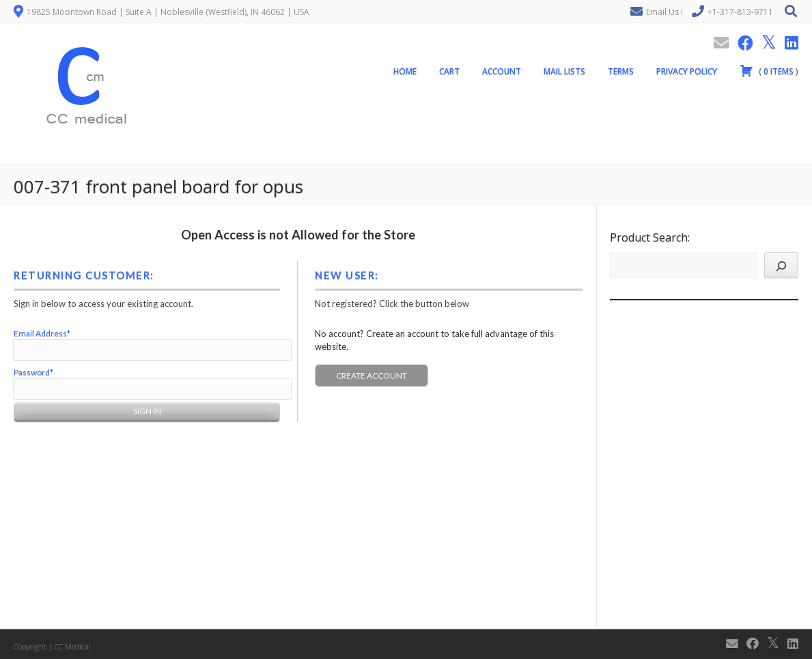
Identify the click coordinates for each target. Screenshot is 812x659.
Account (501, 74)
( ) (769, 73)
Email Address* (42, 333)
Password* (33, 372)
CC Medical (73, 646)
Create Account (371, 375)
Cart (449, 74)
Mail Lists (564, 74)
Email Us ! (664, 12)
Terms (621, 74)
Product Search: (650, 237)
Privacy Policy (686, 74)
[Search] (781, 265)
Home (405, 74)
